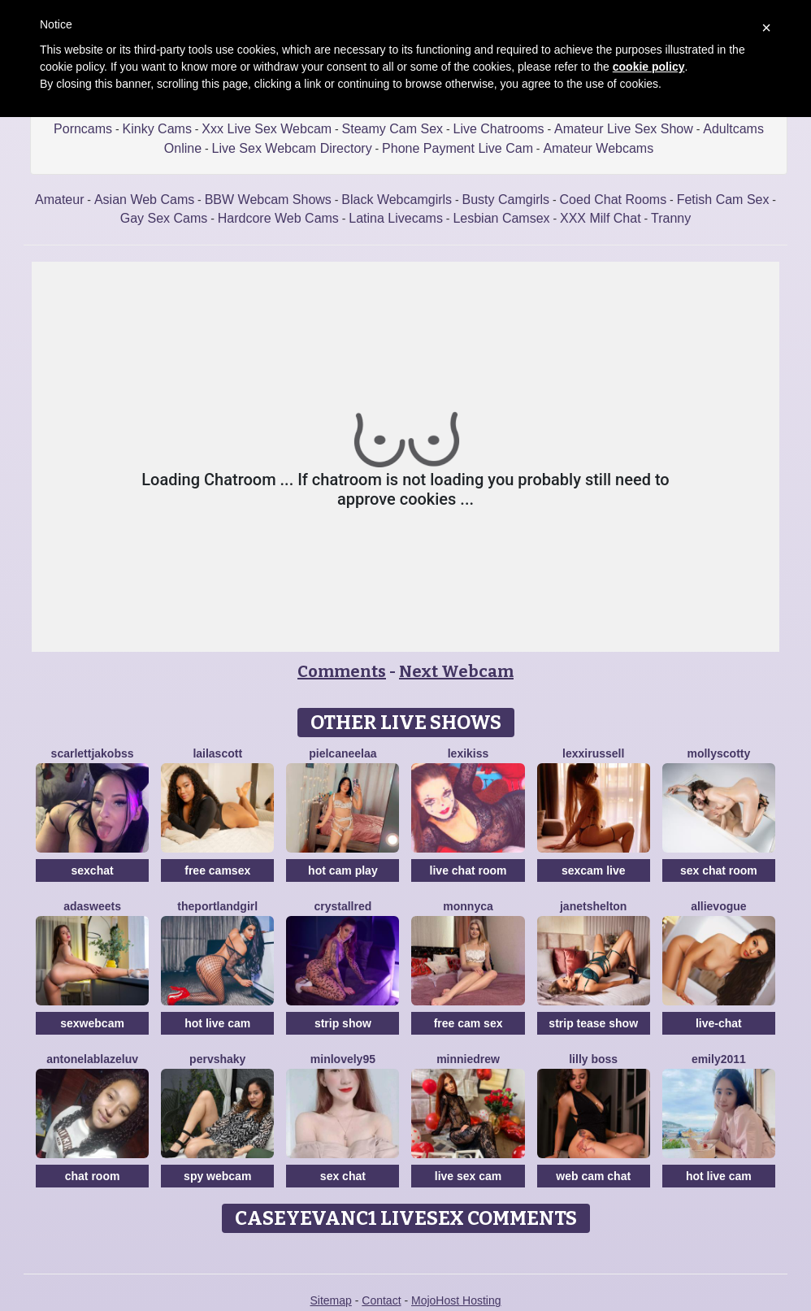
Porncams (83, 129)
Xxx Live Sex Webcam (267, 129)
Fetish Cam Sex (723, 199)
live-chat (719, 1023)
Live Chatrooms (498, 129)
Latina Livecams (396, 218)
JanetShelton (593, 906)
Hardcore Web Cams (278, 218)
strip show (342, 1023)
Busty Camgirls (506, 199)
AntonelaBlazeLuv (92, 1059)
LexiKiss (468, 753)
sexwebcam (92, 1023)
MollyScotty (718, 753)
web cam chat (593, 1176)
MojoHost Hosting (456, 1300)
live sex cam (468, 1176)
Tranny (671, 218)
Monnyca (467, 906)
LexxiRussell (593, 753)
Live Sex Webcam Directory (292, 148)
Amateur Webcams (598, 148)
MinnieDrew (468, 1059)
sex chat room (718, 870)
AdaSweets (92, 906)
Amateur (59, 199)
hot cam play (343, 870)
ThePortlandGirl (217, 906)
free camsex (217, 870)
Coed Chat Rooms (613, 199)
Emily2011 (719, 1059)
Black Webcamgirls (396, 199)
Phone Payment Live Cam (457, 148)
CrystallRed (342, 906)
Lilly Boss (593, 1059)
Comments (341, 671)
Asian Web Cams (144, 199)
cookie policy (649, 66)
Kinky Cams (157, 129)
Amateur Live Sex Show (623, 129)
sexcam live (594, 870)
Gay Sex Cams (164, 218)
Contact (381, 1300)
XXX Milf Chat (600, 218)
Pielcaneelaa (342, 753)
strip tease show (593, 1023)
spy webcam (217, 1176)
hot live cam (217, 1023)
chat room (92, 1176)
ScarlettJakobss (92, 753)
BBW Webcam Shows (268, 199)
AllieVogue (718, 906)
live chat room (468, 870)
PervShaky (217, 1059)
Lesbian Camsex (501, 218)
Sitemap (330, 1300)
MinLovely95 (342, 1059)
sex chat (343, 1176)
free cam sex (468, 1023)
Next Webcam (456, 671)
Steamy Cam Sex (392, 129)
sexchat (93, 870)
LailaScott (217, 753)
